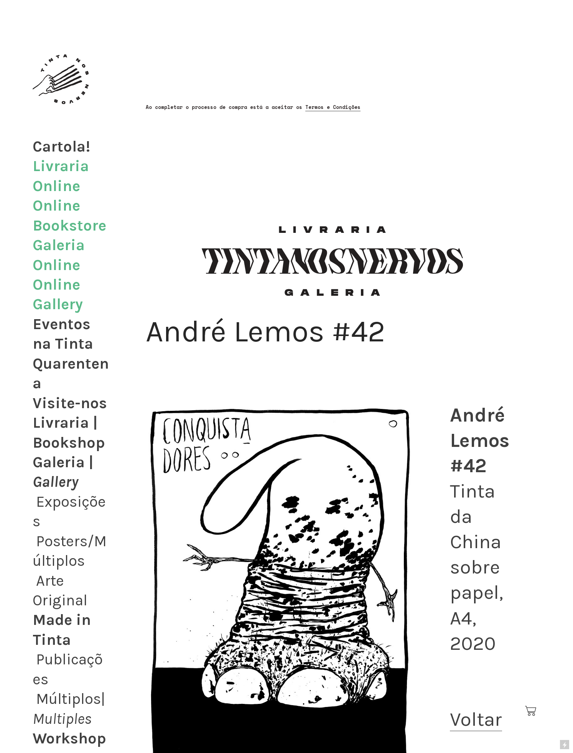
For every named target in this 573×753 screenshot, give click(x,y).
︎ (531, 711)
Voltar (476, 719)
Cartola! (61, 146)
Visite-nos (70, 403)
